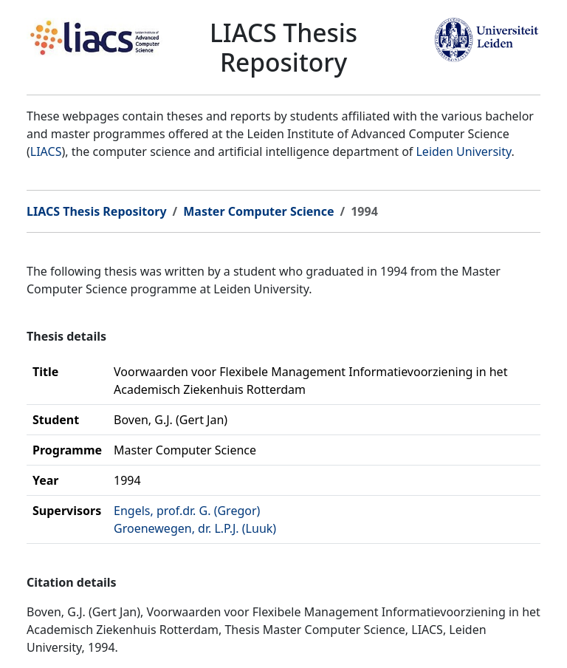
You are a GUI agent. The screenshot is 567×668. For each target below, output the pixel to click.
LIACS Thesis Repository (97, 211)
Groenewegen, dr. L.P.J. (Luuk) (195, 528)
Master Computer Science (258, 211)
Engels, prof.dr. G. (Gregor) (187, 510)
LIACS (46, 151)
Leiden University (463, 151)
